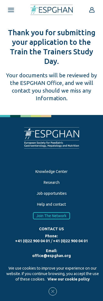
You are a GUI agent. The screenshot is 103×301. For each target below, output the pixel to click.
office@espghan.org (51, 255)
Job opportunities (52, 193)
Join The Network (52, 216)
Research (52, 182)
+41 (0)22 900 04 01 (32, 241)
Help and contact (51, 204)
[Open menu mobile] (11, 10)
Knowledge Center (51, 171)
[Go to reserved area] (92, 9)
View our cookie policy (69, 279)
